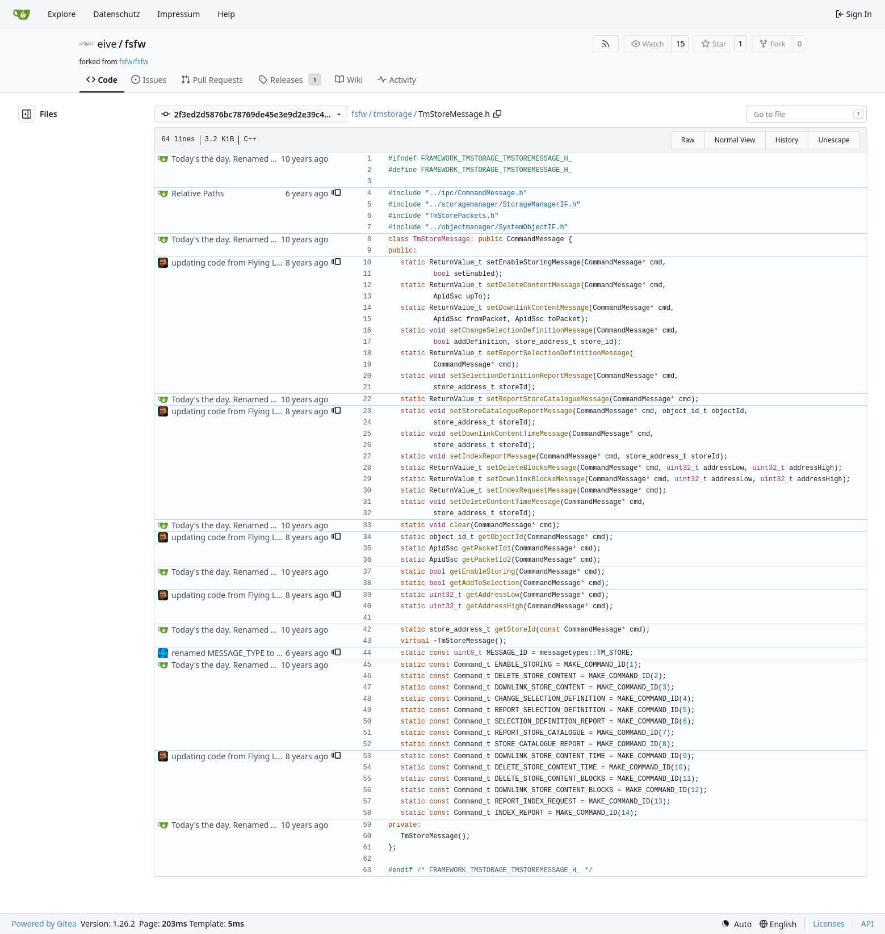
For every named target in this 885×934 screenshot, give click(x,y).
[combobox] (806, 114)
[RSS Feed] (606, 43)
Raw (688, 140)
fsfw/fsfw (133, 61)
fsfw (135, 43)
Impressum (178, 14)
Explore (62, 14)
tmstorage (393, 113)
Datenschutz (116, 14)
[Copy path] (497, 114)
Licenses (829, 923)
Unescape (833, 140)
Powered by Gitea (44, 923)
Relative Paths (197, 193)
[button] (336, 193)
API (867, 923)
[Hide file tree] (26, 114)
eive (107, 43)
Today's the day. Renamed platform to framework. (264, 158)
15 (680, 43)
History (786, 140)
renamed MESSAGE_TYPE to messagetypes (250, 652)
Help (226, 14)
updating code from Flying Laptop (234, 262)
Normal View (735, 140)
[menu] (736, 924)
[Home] (21, 14)
